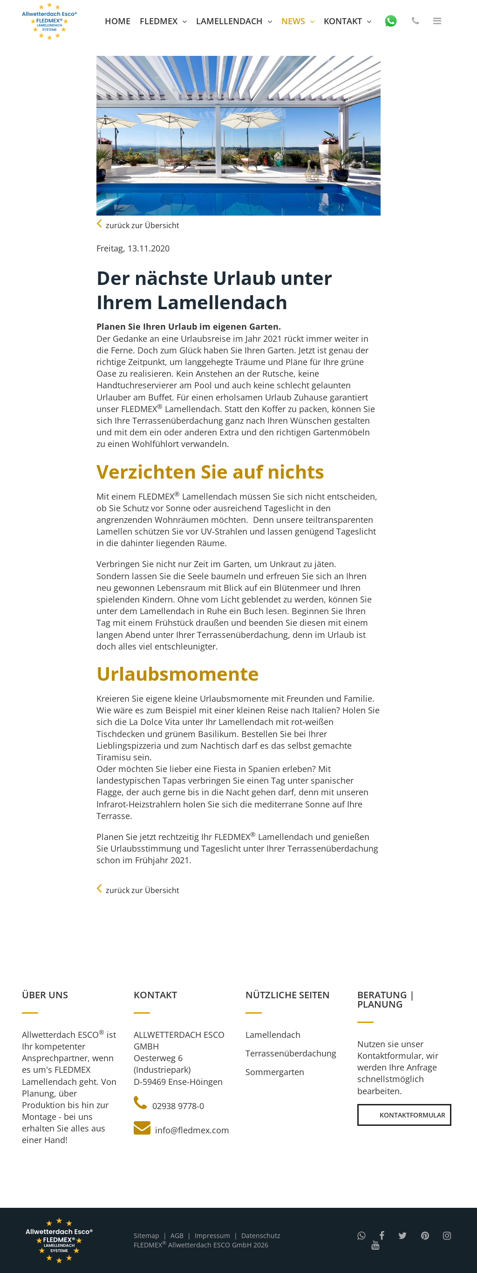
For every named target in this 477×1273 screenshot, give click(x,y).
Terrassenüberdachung (290, 1053)
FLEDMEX (158, 21)
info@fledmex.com (181, 1130)
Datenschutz (260, 1235)
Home (117, 21)
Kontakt (343, 21)
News (293, 21)
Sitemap (146, 1235)
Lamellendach (229, 21)
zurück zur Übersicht (137, 225)
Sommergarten (274, 1071)
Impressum (212, 1235)
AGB (177, 1235)
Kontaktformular (404, 1114)
